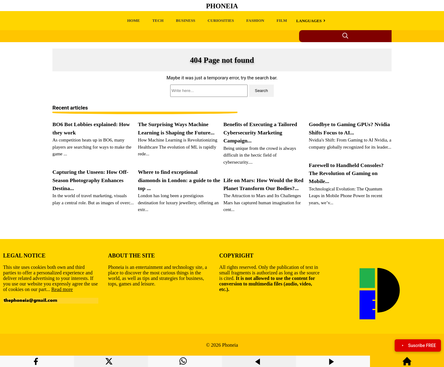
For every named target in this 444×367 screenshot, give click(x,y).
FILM (282, 20)
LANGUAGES (309, 20)
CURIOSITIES (221, 20)
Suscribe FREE (418, 345)
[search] (222, 91)
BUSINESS (185, 20)
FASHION (255, 20)
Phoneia (222, 6)
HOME (133, 20)
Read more (62, 289)
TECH (158, 20)
